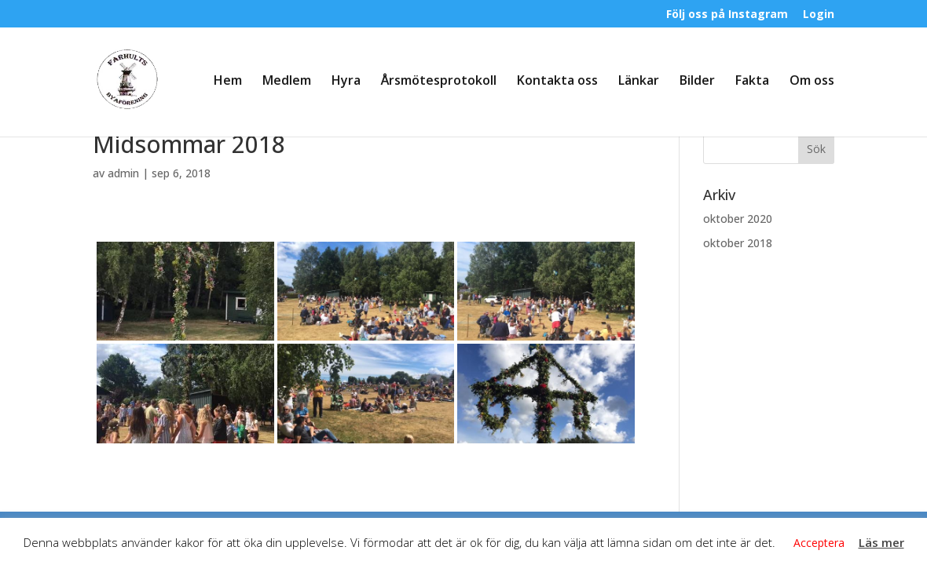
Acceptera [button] (819, 542)
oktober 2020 (737, 218)
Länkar (638, 82)
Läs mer (881, 542)
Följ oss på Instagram (727, 15)
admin (123, 173)
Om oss (812, 82)
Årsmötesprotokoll (438, 82)
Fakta (752, 82)
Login (818, 15)
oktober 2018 (737, 242)
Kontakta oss (557, 82)
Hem (228, 82)
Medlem (286, 82)
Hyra (346, 82)
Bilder (697, 82)
